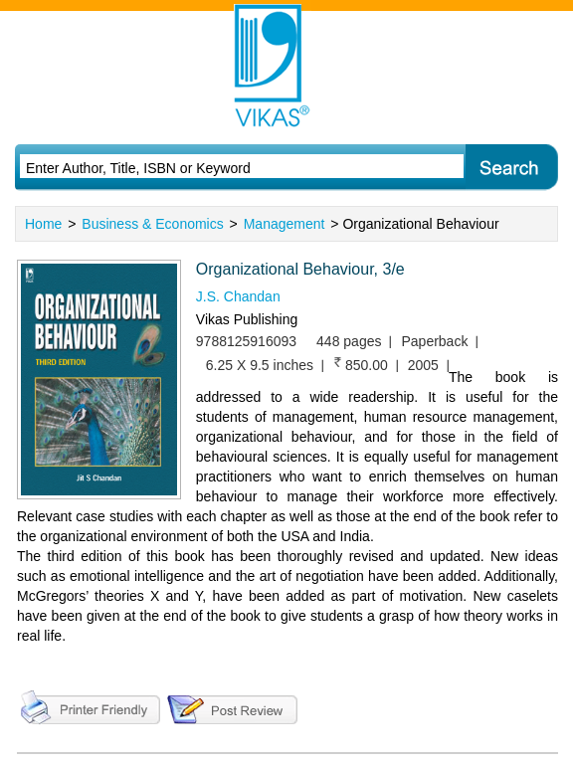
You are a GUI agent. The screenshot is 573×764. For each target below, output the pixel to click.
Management (284, 224)
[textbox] (220, 168)
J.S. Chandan (238, 296)
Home (43, 224)
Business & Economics (152, 224)
